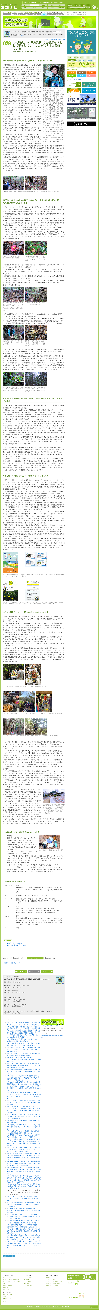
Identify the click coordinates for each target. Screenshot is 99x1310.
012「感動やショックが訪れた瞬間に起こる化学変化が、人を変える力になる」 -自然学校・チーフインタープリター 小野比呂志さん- (23, 1078)
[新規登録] (78, 60)
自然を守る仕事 (33, 12)
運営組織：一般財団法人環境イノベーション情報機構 (73, 1282)
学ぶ (26, 12)
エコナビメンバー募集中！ (75, 79)
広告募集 (48, 1277)
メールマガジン (28, 1281)
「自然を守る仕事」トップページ (51, 1026)
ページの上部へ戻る (94, 1307)
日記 (43, 8)
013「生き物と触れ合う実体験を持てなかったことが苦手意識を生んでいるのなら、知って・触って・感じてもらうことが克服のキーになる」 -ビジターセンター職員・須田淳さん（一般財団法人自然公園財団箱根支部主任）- (24, 1086)
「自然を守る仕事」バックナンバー (55, 39)
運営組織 (5, 1287)
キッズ (26, 8)
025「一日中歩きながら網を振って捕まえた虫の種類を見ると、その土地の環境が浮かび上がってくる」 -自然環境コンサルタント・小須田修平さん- (23, 1163)
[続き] (22, 35)
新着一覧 (14, 14)
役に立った (35, 958)
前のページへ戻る (9, 1256)
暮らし (26, 14)
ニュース (52, 5)
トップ (26, 5)
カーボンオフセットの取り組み (11, 1279)
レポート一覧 (34, 971)
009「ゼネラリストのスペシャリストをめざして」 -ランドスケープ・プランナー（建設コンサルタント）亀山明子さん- (24, 1059)
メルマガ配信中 (74, 90)
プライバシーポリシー (9, 1295)
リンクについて (7, 1301)
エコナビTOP (6, 12)
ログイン (72, 60)
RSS (85, 5)
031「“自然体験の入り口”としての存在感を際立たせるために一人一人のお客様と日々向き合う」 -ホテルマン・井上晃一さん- (23, 1204)
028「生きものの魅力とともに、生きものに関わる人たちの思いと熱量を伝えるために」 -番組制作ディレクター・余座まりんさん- (23, 1186)
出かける (38, 14)
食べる (32, 14)
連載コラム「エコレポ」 (17, 12)
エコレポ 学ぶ (80, 23)
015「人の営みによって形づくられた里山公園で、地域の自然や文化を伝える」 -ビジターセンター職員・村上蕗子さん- (23, 1102)
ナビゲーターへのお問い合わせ (54, 1281)
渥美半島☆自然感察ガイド (17, 943)
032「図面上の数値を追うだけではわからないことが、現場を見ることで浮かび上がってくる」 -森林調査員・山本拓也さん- (23, 1210)
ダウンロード (60, 8)
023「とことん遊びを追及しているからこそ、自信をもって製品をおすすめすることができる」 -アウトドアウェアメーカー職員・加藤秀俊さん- (23, 1149)
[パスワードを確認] (87, 60)
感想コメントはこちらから (12, 963)
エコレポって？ (67, 14)
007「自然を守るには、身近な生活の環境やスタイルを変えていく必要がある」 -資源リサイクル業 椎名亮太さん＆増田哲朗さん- (23, 1049)
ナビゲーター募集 (77, 14)
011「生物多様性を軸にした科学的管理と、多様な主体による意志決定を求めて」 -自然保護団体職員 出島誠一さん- (23, 1072)
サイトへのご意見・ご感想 (53, 1283)
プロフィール (56, 32)
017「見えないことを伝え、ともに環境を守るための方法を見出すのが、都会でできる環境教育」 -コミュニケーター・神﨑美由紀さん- (23, 1116)
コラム (34, 5)
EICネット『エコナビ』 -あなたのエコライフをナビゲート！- (9, 6)
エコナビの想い (74, 84)
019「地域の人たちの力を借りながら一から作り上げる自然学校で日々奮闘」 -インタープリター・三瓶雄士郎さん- (23, 1127)
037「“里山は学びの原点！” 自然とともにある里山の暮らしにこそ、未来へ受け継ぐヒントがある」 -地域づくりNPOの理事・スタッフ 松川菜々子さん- (23, 1237)
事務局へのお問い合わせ (52, 1285)
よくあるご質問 (28, 1285)
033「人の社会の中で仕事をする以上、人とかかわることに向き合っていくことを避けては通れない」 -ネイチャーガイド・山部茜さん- (23, 1216)
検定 (34, 8)
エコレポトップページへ (7, 14)
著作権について (7, 1299)
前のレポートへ (21, 971)
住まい (20, 14)
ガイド (60, 5)
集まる (50, 14)
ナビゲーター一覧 (58, 14)
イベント (52, 8)
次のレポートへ (47, 971)
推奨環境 (26, 1283)
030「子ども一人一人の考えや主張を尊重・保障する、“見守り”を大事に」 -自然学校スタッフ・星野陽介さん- (23, 1198)
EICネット (95, 7)
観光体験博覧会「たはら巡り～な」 (20, 945)
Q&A (43, 5)
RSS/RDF (26, 1279)
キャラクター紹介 (7, 1285)
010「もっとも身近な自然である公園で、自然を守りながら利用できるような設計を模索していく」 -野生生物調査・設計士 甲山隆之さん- (23, 1065)
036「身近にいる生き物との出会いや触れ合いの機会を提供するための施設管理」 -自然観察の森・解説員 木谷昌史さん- (23, 1231)
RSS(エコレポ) (84, 14)
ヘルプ (70, 5)
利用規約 (5, 1297)
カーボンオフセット (89, 90)
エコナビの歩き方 (89, 84)
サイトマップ (78, 5)
